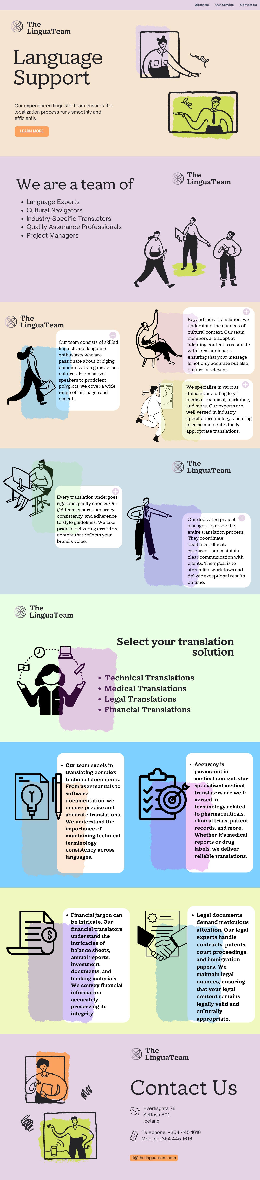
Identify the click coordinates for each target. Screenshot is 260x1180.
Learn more (32, 131)
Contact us (248, 5)
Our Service (224, 5)
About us (202, 5)
